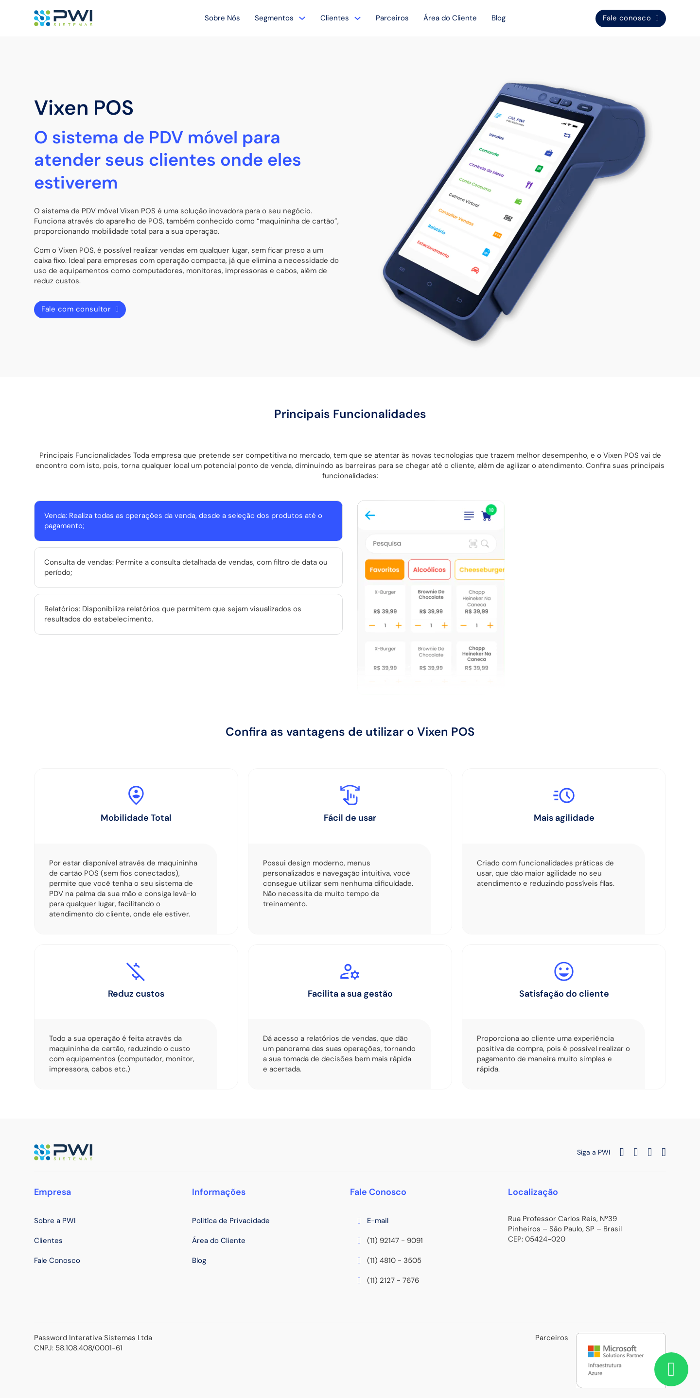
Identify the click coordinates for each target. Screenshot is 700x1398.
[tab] (188, 521)
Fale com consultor (80, 309)
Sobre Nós (222, 18)
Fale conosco (631, 18)
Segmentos (274, 18)
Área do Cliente (450, 18)
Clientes (334, 18)
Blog (498, 18)
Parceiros (392, 18)
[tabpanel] (511, 598)
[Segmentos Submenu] (302, 18)
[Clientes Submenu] (357, 18)
